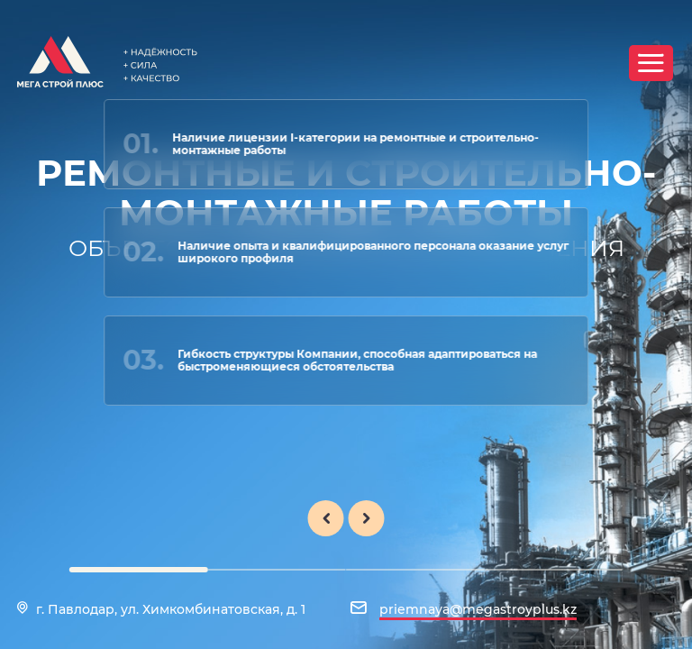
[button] (138, 569)
